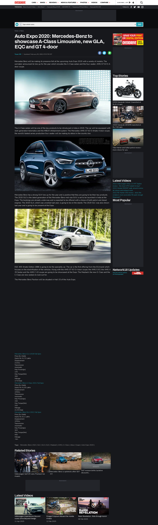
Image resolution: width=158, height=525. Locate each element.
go (139, 24)
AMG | (60, 445)
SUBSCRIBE (120, 2)
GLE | (48, 445)
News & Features (69, 3)
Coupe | (78, 445)
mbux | (73, 445)
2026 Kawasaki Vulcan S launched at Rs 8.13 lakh (127, 103)
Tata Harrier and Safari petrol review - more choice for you (127, 149)
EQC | (35, 445)
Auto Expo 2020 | (88, 445)
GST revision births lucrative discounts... (92, 471)
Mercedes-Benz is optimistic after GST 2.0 (65, 472)
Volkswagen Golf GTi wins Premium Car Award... (30, 475)
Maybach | (54, 445)
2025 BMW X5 (66, 7)
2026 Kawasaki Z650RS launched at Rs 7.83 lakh (127, 126)
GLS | (44, 445)
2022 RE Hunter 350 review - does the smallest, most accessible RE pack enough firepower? (128, 195)
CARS (35, 3)
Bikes (43, 3)
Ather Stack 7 (41, 7)
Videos (94, 3)
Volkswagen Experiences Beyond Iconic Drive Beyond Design (27, 517)
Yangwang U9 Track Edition (80, 7)
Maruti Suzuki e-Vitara (29, 7)
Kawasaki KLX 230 (95, 7)
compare (105, 3)
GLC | (39, 445)
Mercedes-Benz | (26, 445)
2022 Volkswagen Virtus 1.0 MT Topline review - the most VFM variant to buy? (127, 185)
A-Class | (66, 445)
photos (84, 3)
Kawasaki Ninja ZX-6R (53, 7)
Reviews (54, 3)
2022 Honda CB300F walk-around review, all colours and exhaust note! (128, 189)
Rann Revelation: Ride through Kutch (92, 516)
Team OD (18, 54)
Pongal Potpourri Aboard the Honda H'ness (60, 517)
